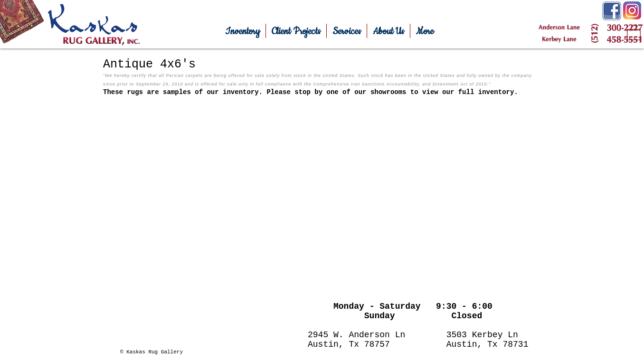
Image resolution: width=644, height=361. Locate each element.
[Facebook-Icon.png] (611, 10)
